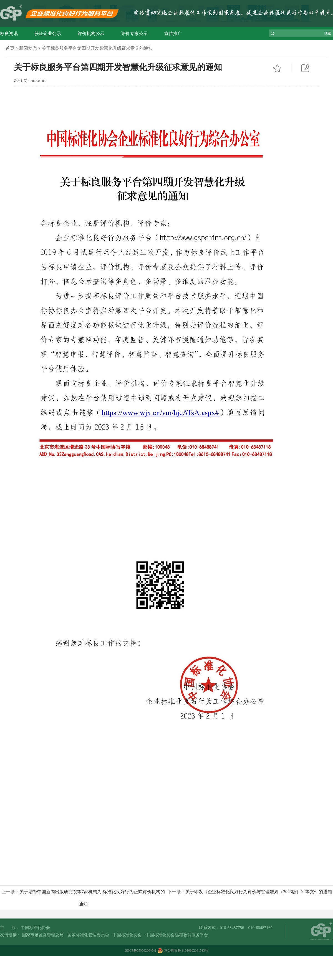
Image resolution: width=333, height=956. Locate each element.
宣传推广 (173, 33)
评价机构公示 (91, 33)
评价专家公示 (134, 33)
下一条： (250, 891)
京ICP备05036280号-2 (140, 950)
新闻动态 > (30, 48)
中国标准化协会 (127, 935)
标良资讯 (9, 33)
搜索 (327, 33)
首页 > (12, 48)
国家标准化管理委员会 (88, 935)
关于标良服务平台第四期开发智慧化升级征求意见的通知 (97, 48)
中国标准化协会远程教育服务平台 (177, 935)
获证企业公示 (47, 33)
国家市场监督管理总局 (43, 935)
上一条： (83, 897)
